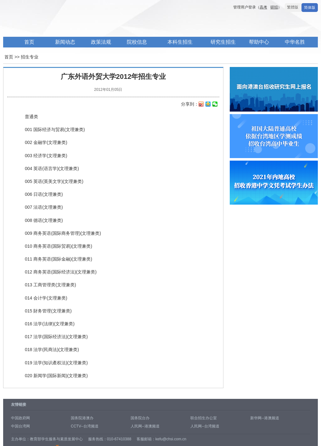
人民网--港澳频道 (145, 426)
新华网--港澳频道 (264, 418)
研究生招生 (223, 42)
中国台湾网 (20, 426)
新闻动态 (65, 42)
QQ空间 (208, 105)
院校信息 (137, 42)
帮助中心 (259, 42)
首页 (29, 42)
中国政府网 (20, 418)
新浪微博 (201, 105)
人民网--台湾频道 (204, 426)
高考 (263, 7)
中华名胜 (295, 42)
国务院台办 (140, 418)
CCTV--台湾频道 (85, 426)
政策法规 (101, 42)
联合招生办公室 (203, 418)
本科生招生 (180, 42)
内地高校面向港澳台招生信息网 (97, 24)
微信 (215, 105)
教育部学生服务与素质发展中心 (56, 439)
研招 (274, 7)
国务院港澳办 (82, 418)
